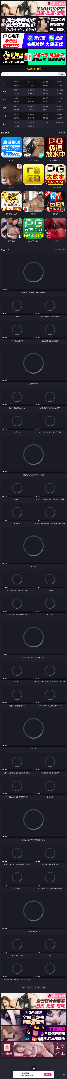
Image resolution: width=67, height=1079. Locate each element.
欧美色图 (45, 106)
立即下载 (48, 1074)
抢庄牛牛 (60, 85)
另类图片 (60, 110)
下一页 (37, 987)
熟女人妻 (16, 93)
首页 (23, 987)
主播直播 (45, 93)
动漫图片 (60, 106)
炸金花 (31, 85)
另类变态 (60, 102)
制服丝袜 (16, 102)
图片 (4, 108)
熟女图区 (45, 110)
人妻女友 (45, 114)
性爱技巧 (60, 118)
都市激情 (16, 114)
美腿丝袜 (16, 110)
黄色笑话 (45, 118)
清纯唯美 (31, 110)
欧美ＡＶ (45, 90)
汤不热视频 (59, 123)
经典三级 (31, 102)
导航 (4, 124)
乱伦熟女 (45, 102)
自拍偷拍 (31, 90)
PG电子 (16, 82)
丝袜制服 (31, 93)
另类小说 (31, 118)
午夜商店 (31, 123)
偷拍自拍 (31, 98)
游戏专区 (60, 82)
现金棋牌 (45, 85)
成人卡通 (45, 98)
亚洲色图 (31, 106)
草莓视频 (45, 123)
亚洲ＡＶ (16, 90)
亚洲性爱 (16, 98)
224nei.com (33, 69)
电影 (4, 99)
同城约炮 (16, 123)
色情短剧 (31, 126)
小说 (4, 116)
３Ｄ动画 (60, 90)
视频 (4, 91)
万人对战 (45, 82)
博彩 (4, 83)
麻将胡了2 (16, 85)
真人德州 (31, 82)
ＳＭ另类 (60, 93)
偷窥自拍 (16, 106)
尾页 (43, 987)
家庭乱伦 (31, 114)
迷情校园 (16, 118)
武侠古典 (60, 114)
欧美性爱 (60, 98)
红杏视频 (16, 126)
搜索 (62, 74)
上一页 (30, 987)
